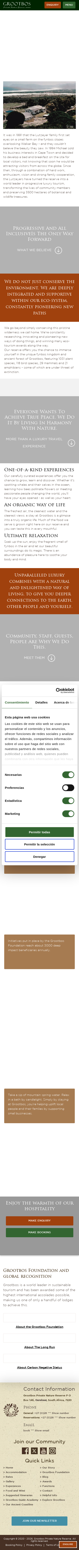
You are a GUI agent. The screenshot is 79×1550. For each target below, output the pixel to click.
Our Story (48, 1468)
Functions (48, 1486)
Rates (9, 1477)
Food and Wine (15, 1491)
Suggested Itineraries (19, 1495)
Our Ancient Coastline (19, 1504)
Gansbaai (41, 1400)
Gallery (10, 1481)
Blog (45, 1477)
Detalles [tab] (41, 702)
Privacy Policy (34, 1545)
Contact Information (49, 1389)
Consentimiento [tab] (17, 702)
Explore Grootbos (53, 1500)
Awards (47, 1481)
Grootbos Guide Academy (22, 1500)
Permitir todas (39, 832)
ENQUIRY (53, 5)
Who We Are (34, 54)
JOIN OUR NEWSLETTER (39, 1521)
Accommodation (16, 1472)
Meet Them (34, 658)
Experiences (13, 1486)
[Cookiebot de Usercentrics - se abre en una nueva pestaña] (56, 690)
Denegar (39, 856)
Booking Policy (14, 1545)
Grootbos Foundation (56, 1472)
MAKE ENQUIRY (39, 1221)
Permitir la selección (39, 844)
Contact (47, 1491)
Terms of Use (53, 1545)
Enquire (68, 1544)
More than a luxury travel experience (34, 443)
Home (9, 1468)
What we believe (34, 250)
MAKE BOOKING (39, 1232)
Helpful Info (49, 1495)
